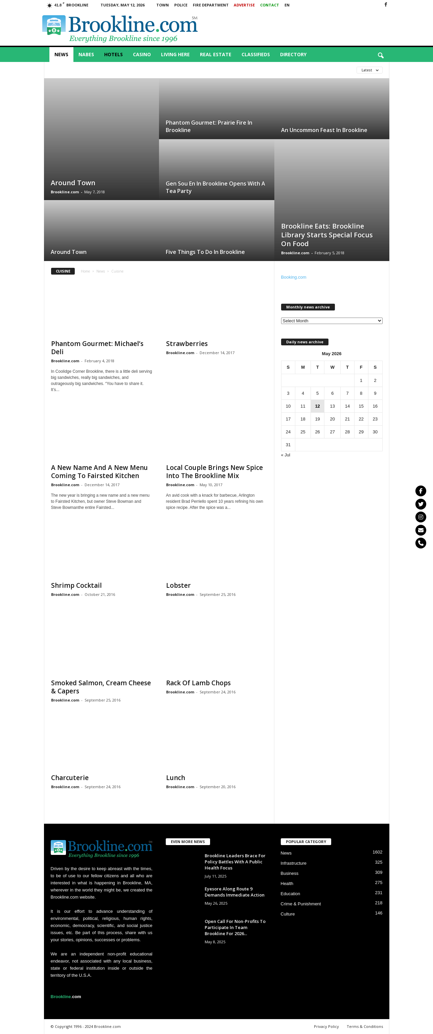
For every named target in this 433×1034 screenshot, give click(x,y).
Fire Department (211, 4)
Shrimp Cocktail (76, 585)
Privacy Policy (326, 1026)
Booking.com (293, 277)
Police (180, 4)
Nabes (86, 54)
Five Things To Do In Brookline (205, 252)
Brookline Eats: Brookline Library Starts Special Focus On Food (327, 234)
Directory (293, 54)
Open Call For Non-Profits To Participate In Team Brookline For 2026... (235, 927)
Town (162, 4)
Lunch (175, 777)
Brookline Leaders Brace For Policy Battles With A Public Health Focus (235, 862)
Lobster (178, 585)
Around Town (73, 182)
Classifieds (256, 54)
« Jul (285, 454)
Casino (142, 54)
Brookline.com (65, 191)
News (61, 54)
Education (290, 893)
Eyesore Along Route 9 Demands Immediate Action (235, 892)
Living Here (175, 54)
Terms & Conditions (365, 1026)
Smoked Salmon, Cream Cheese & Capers (101, 686)
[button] (380, 55)
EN (287, 4)
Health (287, 883)
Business (290, 873)
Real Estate (215, 54)
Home (85, 271)
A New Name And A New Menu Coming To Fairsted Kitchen (99, 471)
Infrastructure (294, 863)
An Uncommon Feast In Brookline (324, 130)
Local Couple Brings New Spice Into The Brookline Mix (214, 471)
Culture (288, 914)
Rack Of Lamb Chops (198, 682)
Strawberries (187, 343)
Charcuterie (70, 777)
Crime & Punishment (301, 903)
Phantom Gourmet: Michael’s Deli (97, 347)
